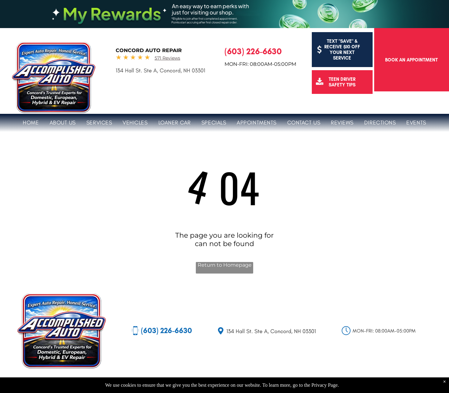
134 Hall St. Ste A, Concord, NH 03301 (160, 70)
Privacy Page (324, 385)
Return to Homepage (225, 265)
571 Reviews (167, 58)
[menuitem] (30, 122)
